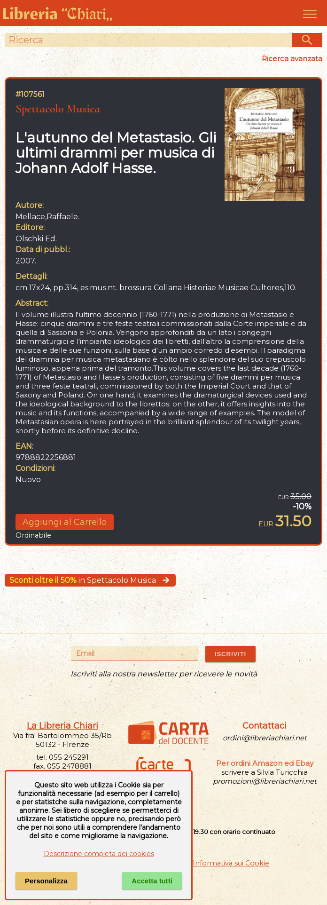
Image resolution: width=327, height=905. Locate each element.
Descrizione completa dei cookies (99, 853)
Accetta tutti (152, 881)
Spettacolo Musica (58, 108)
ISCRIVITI (230, 654)
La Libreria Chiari (62, 726)
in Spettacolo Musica (90, 580)
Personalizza (46, 881)
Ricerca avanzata (292, 58)
